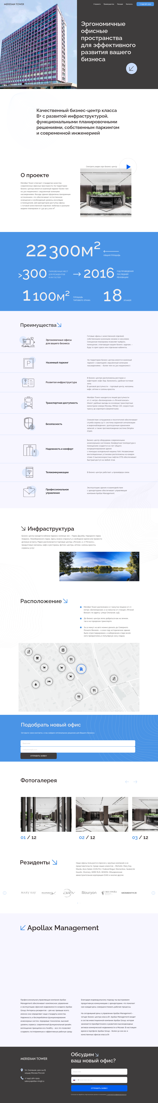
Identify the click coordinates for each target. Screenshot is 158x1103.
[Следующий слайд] (153, 893)
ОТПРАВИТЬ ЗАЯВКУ (38, 756)
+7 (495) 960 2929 (145, 4)
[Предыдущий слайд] (4, 893)
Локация (120, 4)
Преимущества (109, 4)
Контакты (129, 4)
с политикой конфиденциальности (66, 749)
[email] (77, 749)
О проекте (97, 4)
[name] (77, 743)
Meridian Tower (34, 1058)
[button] (128, 167)
